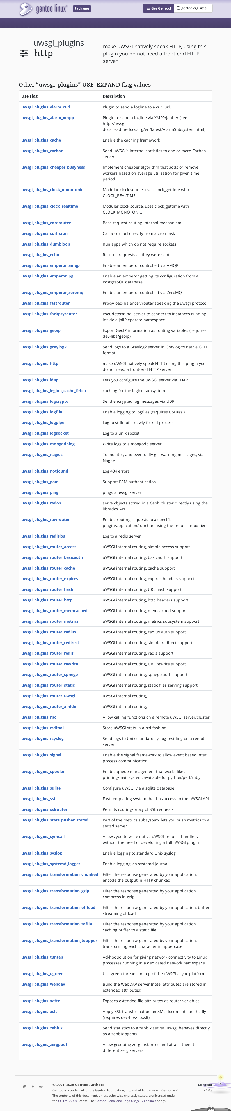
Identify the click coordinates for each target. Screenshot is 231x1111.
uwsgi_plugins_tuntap (42, 957)
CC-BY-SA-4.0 (67, 1101)
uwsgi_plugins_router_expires (49, 578)
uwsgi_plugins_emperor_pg (47, 276)
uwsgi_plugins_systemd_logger (50, 863)
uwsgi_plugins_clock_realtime (49, 206)
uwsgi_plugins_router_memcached (54, 610)
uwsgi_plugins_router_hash (47, 589)
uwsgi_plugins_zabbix (42, 1028)
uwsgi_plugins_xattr (40, 1000)
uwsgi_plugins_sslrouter (44, 809)
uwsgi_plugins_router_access (48, 546)
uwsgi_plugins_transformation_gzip (55, 891)
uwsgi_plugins (58, 43)
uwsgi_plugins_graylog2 (44, 346)
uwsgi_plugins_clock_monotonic (52, 189)
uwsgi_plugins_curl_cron (44, 233)
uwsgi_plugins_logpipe (42, 422)
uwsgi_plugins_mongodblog (48, 443)
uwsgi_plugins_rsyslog (42, 738)
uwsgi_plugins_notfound (44, 471)
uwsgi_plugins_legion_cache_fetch (53, 390)
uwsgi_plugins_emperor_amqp (50, 265)
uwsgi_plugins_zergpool (44, 1044)
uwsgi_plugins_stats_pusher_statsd (54, 820)
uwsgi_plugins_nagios (42, 454)
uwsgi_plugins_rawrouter (45, 519)
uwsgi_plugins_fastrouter (45, 303)
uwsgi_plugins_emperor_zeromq (52, 292)
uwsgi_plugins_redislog (43, 536)
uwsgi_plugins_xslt (39, 1011)
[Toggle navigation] (22, 23)
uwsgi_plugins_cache (41, 140)
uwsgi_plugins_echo (40, 254)
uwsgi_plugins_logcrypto (44, 401)
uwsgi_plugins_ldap (39, 380)
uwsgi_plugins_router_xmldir (49, 706)
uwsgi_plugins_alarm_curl (45, 107)
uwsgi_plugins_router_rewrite (49, 663)
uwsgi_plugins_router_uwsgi (48, 695)
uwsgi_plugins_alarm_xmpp (47, 117)
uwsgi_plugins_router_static (48, 685)
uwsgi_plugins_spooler (43, 771)
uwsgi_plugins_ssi (38, 798)
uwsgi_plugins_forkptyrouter (49, 313)
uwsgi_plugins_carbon (42, 150)
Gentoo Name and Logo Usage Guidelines (125, 1101)
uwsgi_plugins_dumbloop (45, 244)
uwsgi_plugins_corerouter (46, 222)
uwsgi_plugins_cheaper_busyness (53, 167)
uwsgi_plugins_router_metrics (50, 621)
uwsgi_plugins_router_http (46, 600)
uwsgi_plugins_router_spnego (49, 674)
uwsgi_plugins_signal (41, 755)
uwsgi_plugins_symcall (43, 836)
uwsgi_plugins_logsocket (45, 433)
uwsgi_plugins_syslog (41, 853)
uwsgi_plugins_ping (39, 492)
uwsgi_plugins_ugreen (42, 973)
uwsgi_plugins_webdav (43, 984)
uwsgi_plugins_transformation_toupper (59, 940)
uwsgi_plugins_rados (41, 503)
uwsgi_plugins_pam (40, 481)
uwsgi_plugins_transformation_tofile (56, 924)
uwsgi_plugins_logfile (41, 412)
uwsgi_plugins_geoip (41, 330)
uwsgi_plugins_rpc (38, 717)
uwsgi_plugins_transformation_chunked (59, 874)
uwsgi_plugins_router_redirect (50, 642)
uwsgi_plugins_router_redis (47, 653)
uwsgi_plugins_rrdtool (42, 727)
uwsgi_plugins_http (39, 363)
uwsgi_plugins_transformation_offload (58, 907)
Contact (205, 1084)
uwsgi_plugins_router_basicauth (52, 557)
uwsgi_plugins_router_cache (48, 568)
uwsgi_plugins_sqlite (41, 788)
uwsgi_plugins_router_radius (48, 632)
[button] (158, 8)
